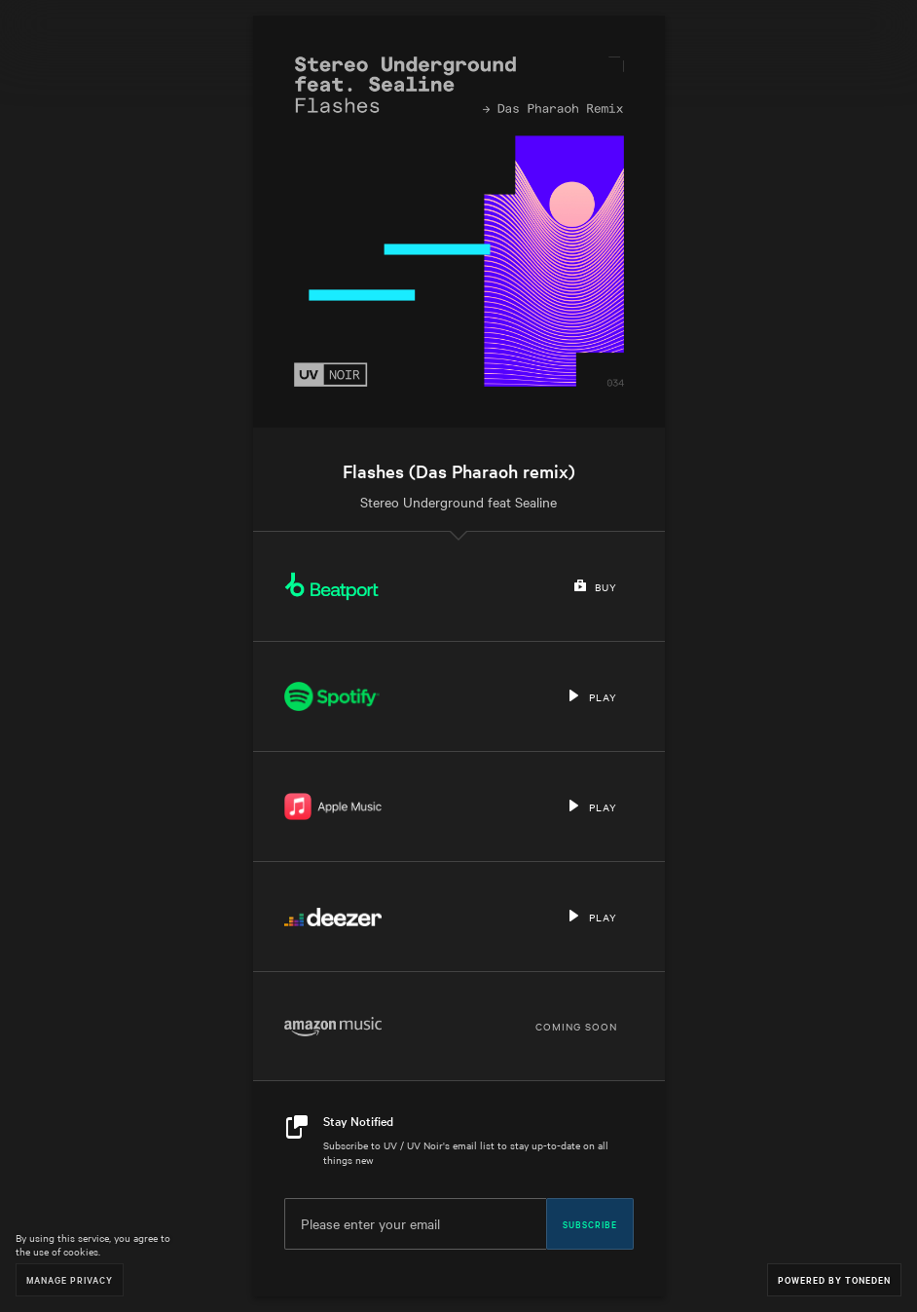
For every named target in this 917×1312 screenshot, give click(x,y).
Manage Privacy (69, 1279)
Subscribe (590, 1223)
